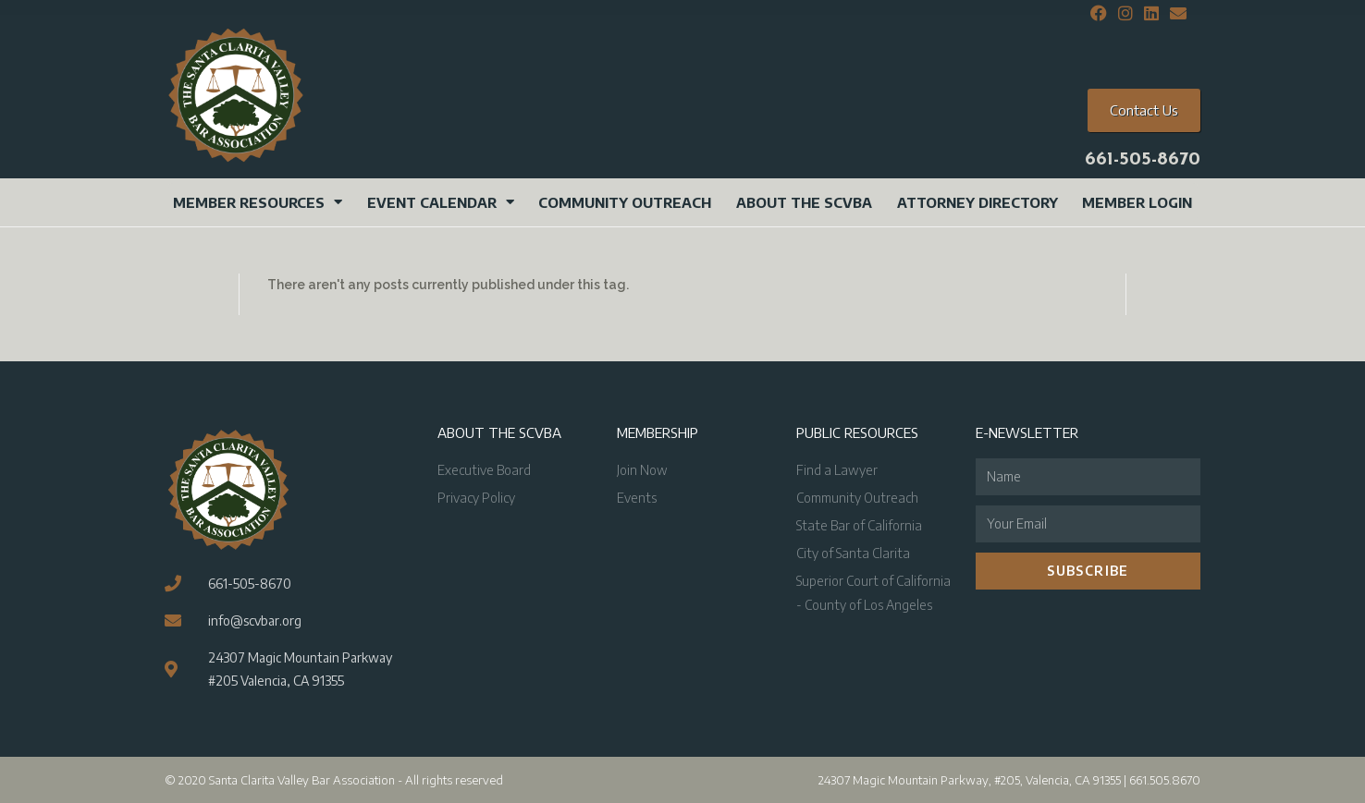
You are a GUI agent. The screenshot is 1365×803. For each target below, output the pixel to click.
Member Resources (257, 202)
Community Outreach (624, 202)
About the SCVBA (804, 202)
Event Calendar (440, 202)
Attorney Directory (977, 202)
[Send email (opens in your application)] (1175, 14)
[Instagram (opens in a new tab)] (1125, 14)
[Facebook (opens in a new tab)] (1099, 14)
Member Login (1137, 202)
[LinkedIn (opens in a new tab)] (1151, 14)
